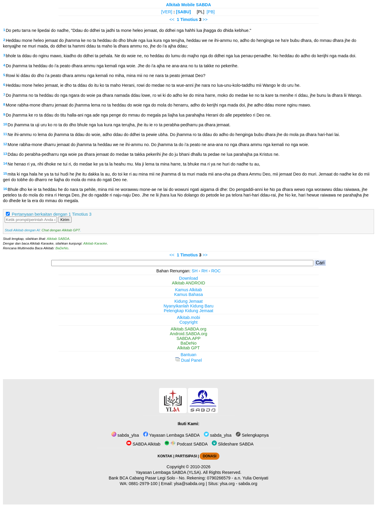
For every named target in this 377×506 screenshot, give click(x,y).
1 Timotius (187, 19)
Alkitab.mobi (188, 317)
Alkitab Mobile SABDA (188, 4)
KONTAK (165, 456)
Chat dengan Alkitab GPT (61, 230)
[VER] (166, 11)
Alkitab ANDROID (188, 283)
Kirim (64, 219)
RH (204, 270)
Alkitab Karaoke (95, 243)
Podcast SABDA (186, 444)
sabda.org (248, 483)
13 (5, 153)
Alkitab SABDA (58, 238)
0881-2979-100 (143, 483)
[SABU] (183, 11)
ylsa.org (227, 483)
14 (5, 163)
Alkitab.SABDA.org (188, 329)
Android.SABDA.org (188, 333)
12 (5, 144)
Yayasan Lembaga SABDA (171, 435)
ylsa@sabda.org (189, 483)
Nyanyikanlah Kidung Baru (188, 306)
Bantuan (188, 354)
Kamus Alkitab (188, 289)
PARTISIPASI (186, 456)
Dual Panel (188, 360)
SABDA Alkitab (143, 444)
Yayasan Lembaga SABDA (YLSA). (169, 472)
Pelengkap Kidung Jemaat (188, 310)
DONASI (209, 456)
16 (5, 189)
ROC (216, 270)
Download (188, 278)
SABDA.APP (188, 338)
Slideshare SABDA (233, 444)
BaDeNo (61, 248)
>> (205, 19)
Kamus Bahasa (188, 294)
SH (195, 270)
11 (5, 134)
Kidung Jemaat (188, 301)
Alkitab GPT (188, 347)
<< (171, 19)
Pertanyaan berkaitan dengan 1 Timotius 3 (51, 214)
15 (5, 173)
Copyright (188, 322)
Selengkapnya (252, 435)
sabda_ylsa (125, 435)
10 (5, 124)
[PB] (211, 11)
